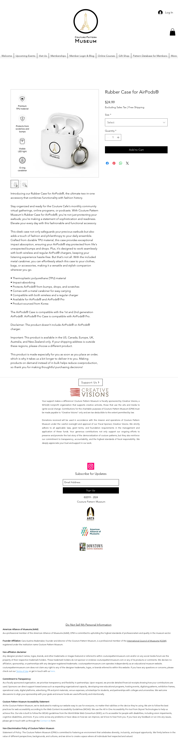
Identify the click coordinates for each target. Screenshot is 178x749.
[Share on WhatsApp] (121, 163)
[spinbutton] (113, 137)
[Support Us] (91, 382)
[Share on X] (127, 163)
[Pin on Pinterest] (114, 163)
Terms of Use (22, 671)
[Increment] (118, 137)
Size (108, 114)
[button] (173, 32)
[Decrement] (107, 137)
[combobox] (136, 122)
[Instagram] (90, 466)
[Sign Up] (91, 490)
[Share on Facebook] (107, 163)
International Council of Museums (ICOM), (147, 640)
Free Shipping (136, 107)
